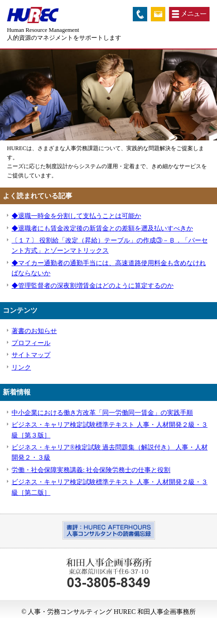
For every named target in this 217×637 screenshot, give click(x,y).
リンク (21, 367)
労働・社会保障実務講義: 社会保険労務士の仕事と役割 (91, 470)
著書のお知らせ (34, 331)
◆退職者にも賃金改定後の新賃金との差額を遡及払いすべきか (102, 228)
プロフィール (31, 343)
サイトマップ (31, 355)
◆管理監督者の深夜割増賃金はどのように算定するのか (93, 285)
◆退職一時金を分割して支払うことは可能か (76, 215)
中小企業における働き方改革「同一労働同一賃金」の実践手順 (102, 412)
